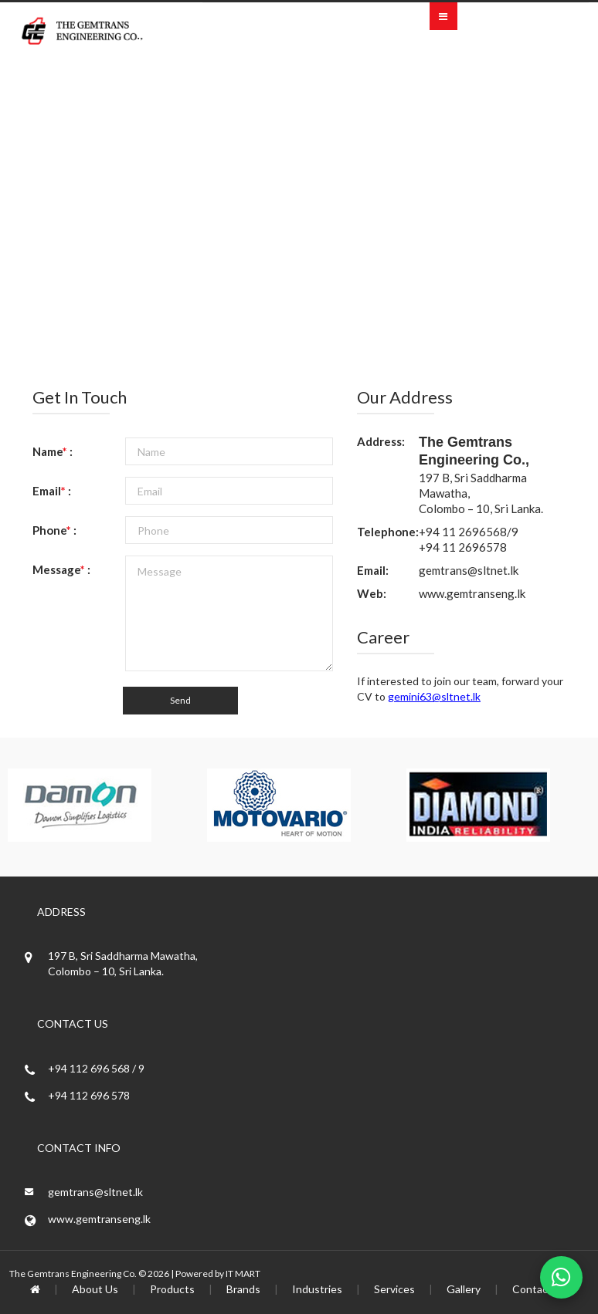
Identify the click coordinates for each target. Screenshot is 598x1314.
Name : (52, 451)
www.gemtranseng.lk (472, 593)
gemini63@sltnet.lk (434, 696)
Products (172, 1288)
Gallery (464, 1288)
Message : (61, 569)
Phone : (54, 530)
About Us (95, 1288)
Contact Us (540, 1288)
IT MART (243, 1273)
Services (394, 1288)
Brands (243, 1288)
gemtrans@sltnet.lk (468, 570)
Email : (51, 491)
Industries (317, 1288)
